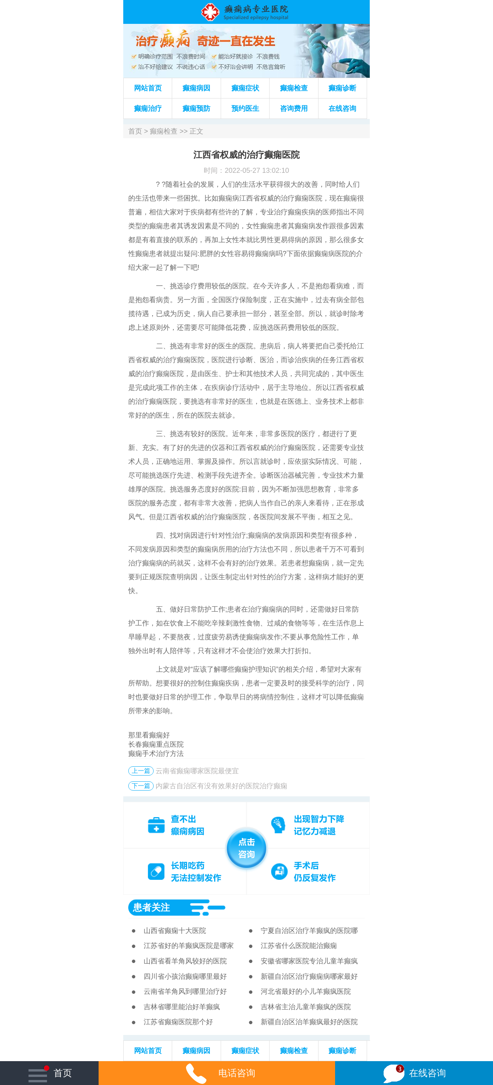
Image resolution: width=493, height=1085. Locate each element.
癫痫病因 (196, 88)
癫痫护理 (248, 669)
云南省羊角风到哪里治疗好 (185, 991)
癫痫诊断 (342, 88)
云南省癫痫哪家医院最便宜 (197, 771)
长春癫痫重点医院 (156, 744)
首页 (135, 131)
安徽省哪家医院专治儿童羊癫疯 (309, 961)
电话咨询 (216, 1073)
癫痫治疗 (148, 108)
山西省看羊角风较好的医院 (185, 961)
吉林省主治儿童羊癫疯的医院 (306, 1007)
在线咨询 (342, 108)
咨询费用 (294, 108)
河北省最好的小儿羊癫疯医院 (306, 991)
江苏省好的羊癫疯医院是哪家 (189, 946)
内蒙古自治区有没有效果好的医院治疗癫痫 (221, 786)
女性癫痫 (260, 226)
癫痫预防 (196, 108)
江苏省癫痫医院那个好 (178, 1022)
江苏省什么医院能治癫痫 (299, 946)
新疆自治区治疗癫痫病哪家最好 (309, 976)
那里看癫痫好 (149, 735)
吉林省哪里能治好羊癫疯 (182, 1007)
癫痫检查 (294, 88)
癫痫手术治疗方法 (156, 753)
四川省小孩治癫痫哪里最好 (185, 976)
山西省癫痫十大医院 (175, 931)
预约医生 (245, 108)
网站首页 (148, 88)
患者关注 (151, 907)
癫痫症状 (245, 88)
